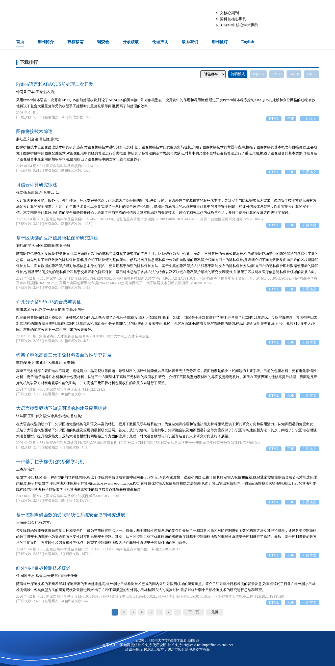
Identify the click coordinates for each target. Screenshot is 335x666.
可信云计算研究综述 (36, 184)
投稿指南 (75, 42)
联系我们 (190, 42)
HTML (274, 119)
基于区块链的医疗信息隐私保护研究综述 (57, 238)
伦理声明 (160, 42)
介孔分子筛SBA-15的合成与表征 (48, 301)
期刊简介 (46, 42)
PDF (290, 119)
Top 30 (294, 74)
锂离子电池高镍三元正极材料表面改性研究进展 (64, 355)
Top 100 (258, 74)
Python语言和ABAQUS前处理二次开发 (54, 84)
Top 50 (276, 74)
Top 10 (311, 74)
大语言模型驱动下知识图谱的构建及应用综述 (61, 408)
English (247, 42)
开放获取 (131, 42)
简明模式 (238, 74)
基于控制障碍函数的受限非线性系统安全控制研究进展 (70, 514)
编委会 (103, 42)
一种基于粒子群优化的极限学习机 (50, 461)
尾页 (214, 612)
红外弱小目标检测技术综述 (43, 568)
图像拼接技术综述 (34, 131)
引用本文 (309, 119)
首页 (20, 42)
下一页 (193, 612)
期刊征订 (220, 42)
